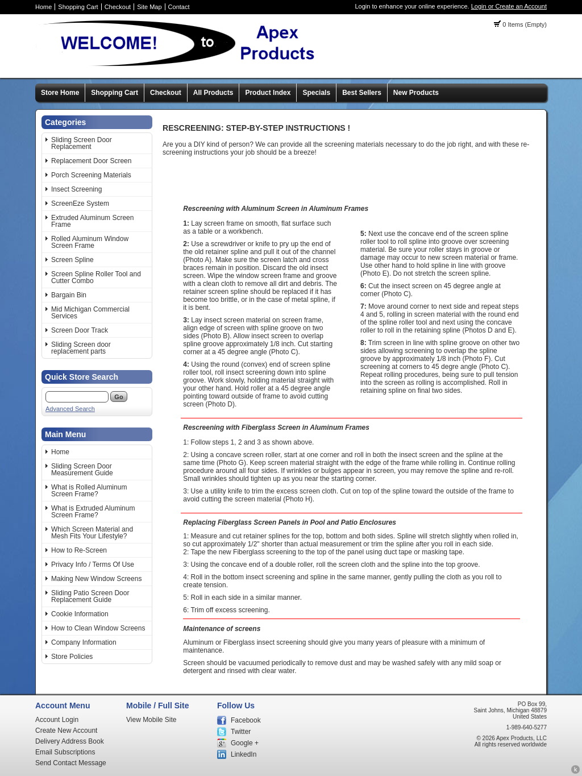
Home (43, 6)
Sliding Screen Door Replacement (81, 143)
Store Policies (72, 657)
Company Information (84, 642)
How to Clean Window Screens (98, 628)
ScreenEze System (80, 204)
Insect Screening (76, 189)
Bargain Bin (68, 295)
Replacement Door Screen (91, 161)
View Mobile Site (151, 720)
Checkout (118, 6)
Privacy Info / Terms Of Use (92, 564)
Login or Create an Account (509, 6)
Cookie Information (80, 614)
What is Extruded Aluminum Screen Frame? (93, 511)
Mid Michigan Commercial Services (90, 312)
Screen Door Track (79, 330)
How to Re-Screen (79, 550)
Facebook (246, 720)
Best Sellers (361, 93)
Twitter (241, 732)
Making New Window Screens (96, 579)
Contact (179, 6)
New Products (416, 93)
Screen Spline (72, 260)
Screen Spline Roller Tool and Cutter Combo (96, 277)
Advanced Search (70, 408)
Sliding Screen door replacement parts (81, 348)
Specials (316, 93)
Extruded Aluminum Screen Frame (92, 221)
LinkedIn (243, 754)
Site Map (149, 6)
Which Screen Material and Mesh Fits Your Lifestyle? (92, 532)
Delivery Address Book (69, 741)
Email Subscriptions (65, 752)
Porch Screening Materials (91, 175)
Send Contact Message (70, 763)
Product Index (267, 93)
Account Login (56, 720)
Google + (245, 743)
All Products (213, 93)
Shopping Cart (78, 6)
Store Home (60, 93)
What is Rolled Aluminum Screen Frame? (89, 490)
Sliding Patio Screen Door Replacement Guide (90, 596)
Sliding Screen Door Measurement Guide (82, 469)
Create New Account (66, 730)
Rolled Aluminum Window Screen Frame (89, 242)
